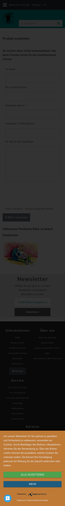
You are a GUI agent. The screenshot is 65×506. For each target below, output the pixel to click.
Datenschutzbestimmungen (37, 500)
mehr (32, 484)
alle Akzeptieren (32, 474)
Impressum (21, 500)
